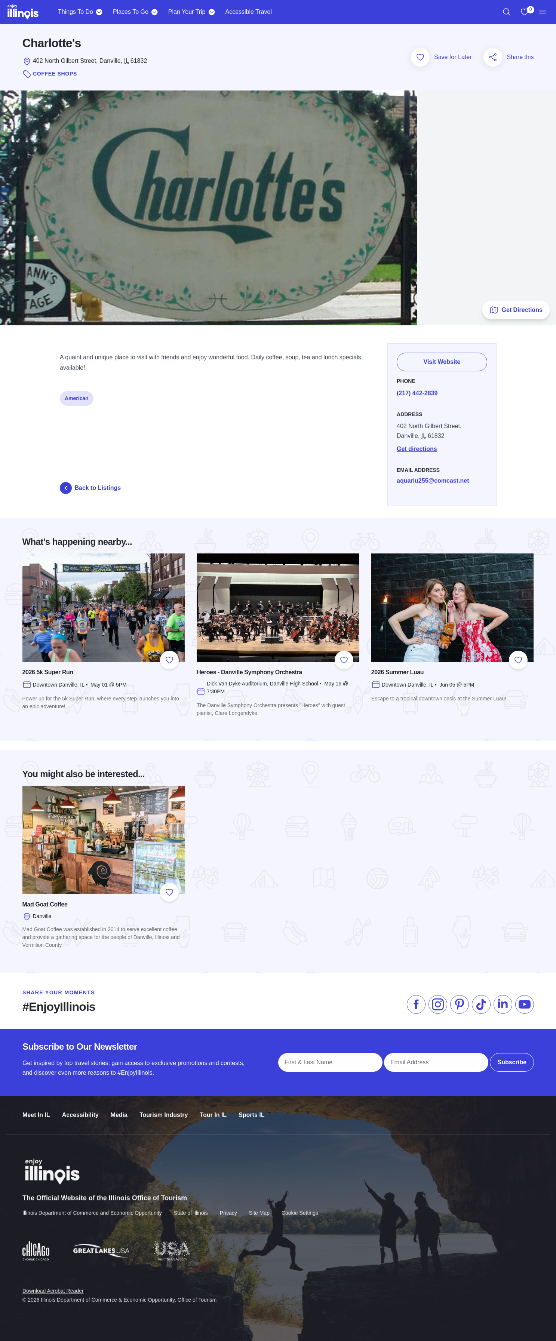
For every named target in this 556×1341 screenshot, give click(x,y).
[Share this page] (492, 57)
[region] (507, 12)
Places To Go (130, 12)
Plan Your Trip (187, 12)
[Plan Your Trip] (211, 11)
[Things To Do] (99, 11)
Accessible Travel (248, 12)
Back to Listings (90, 488)
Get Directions (515, 310)
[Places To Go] (154, 11)
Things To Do (75, 12)
